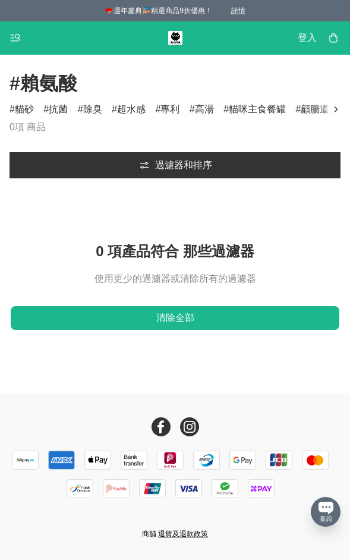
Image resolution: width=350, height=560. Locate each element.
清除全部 (175, 318)
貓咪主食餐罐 (257, 109)
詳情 (238, 11)
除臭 (92, 109)
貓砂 (24, 109)
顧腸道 (315, 109)
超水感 (131, 109)
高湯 (204, 109)
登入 (307, 38)
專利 (169, 109)
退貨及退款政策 (183, 534)
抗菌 (58, 109)
